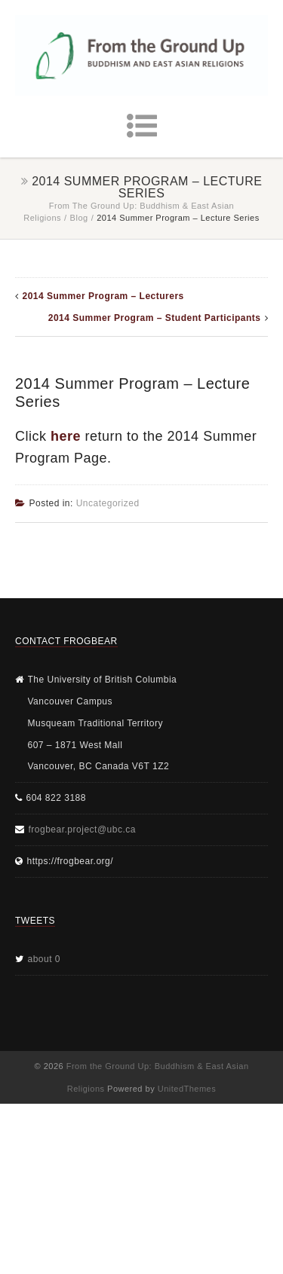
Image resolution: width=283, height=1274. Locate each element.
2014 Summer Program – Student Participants (154, 318)
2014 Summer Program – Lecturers (103, 296)
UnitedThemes (187, 1088)
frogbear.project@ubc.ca (82, 829)
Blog (79, 217)
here (66, 436)
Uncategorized (108, 503)
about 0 (44, 959)
